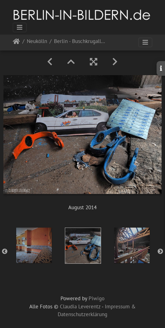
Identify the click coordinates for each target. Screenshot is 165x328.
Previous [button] (5, 251)
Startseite (16, 42)
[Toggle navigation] (20, 27)
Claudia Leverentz (80, 306)
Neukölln (37, 42)
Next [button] (160, 251)
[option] (33, 245)
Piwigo (96, 298)
